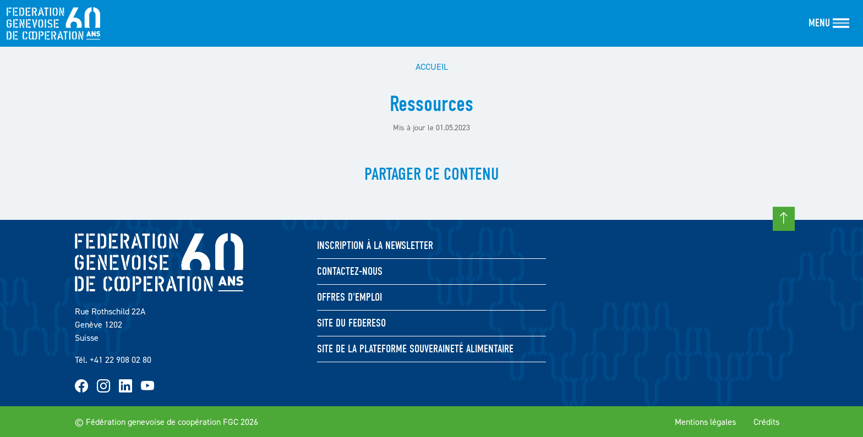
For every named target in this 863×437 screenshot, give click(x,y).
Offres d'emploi (349, 297)
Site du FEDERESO (351, 323)
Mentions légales (705, 421)
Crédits (766, 421)
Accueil (432, 66)
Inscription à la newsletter (375, 245)
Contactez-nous (350, 271)
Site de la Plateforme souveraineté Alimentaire (415, 348)
